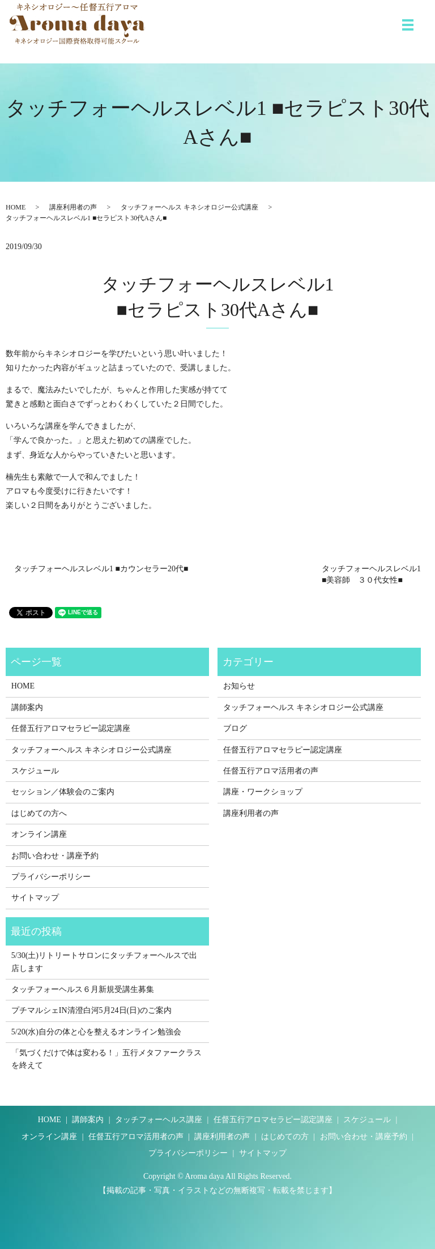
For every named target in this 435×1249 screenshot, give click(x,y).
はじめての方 (285, 1136)
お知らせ (239, 686)
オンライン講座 (39, 834)
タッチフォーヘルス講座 (158, 1119)
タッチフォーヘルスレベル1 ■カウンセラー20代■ (101, 568)
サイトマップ (35, 897)
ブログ (235, 728)
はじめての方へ (39, 813)
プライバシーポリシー (51, 876)
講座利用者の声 (73, 207)
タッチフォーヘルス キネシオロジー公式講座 (189, 207)
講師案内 (27, 707)
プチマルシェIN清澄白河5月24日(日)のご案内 (91, 1010)
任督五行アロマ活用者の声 (270, 771)
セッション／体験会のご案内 (62, 792)
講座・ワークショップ (262, 792)
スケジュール (35, 771)
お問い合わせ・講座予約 (55, 856)
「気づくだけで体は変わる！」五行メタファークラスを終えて (106, 1059)
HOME (15, 207)
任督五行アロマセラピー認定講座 (70, 728)
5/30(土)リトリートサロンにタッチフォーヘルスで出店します (104, 961)
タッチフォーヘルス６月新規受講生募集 (82, 989)
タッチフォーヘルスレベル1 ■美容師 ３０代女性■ (371, 574)
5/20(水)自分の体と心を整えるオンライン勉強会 (96, 1032)
